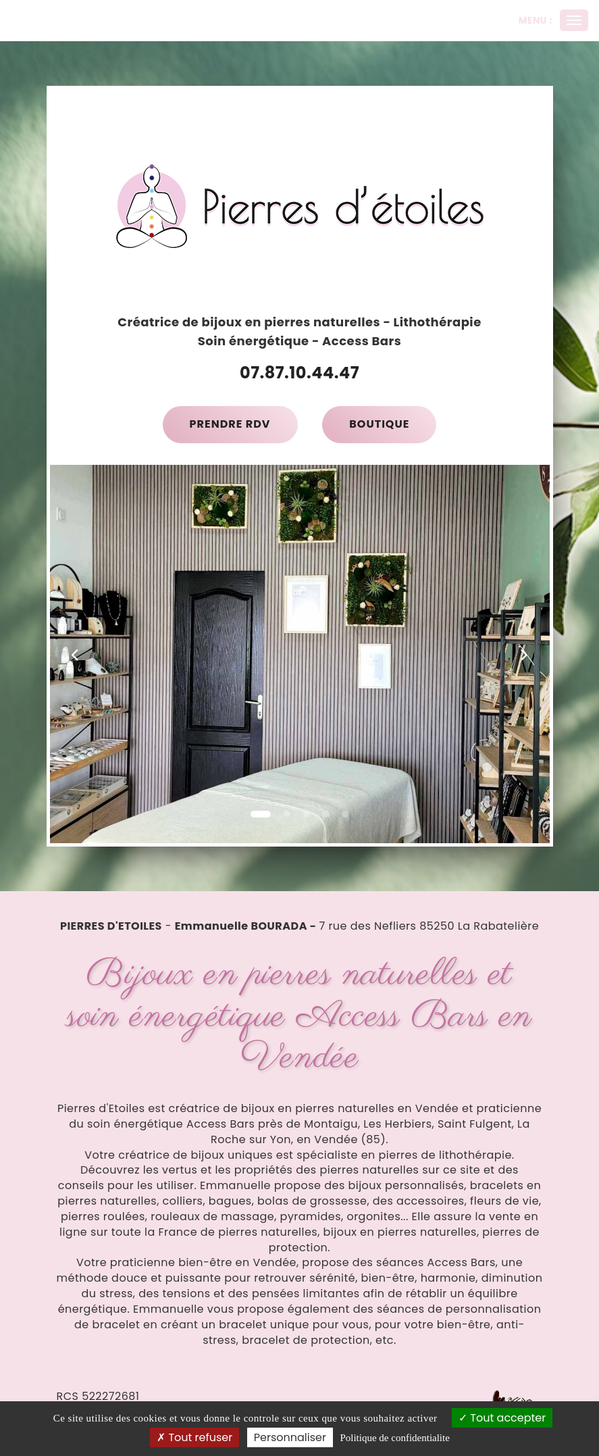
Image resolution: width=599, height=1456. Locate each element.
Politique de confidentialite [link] (394, 1437)
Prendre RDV (230, 424)
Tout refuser (194, 1437)
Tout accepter (502, 1418)
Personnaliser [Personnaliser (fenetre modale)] (290, 1437)
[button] (75, 654)
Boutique (379, 424)
